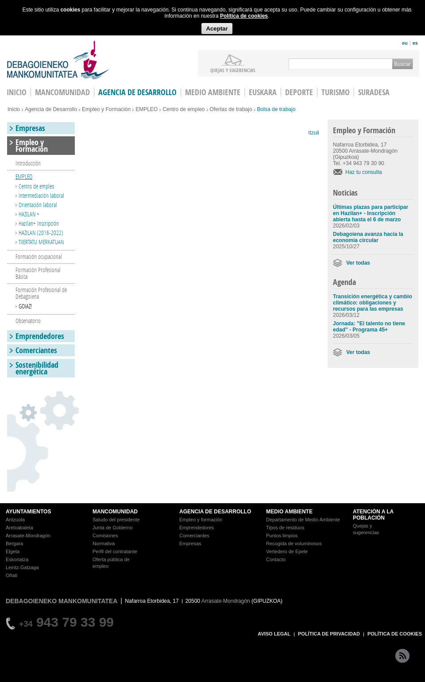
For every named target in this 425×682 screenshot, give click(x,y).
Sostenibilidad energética (36, 368)
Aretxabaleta (19, 527)
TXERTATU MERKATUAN (41, 242)
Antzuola (15, 519)
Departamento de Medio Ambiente (303, 519)
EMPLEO (146, 109)
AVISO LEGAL (274, 633)
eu (405, 43)
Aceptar (217, 28)
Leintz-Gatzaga (22, 567)
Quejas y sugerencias (232, 70)
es (415, 43)
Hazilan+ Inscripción (39, 223)
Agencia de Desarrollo (137, 92)
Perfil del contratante (115, 551)
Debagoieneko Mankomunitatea (58, 60)
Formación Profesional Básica (38, 273)
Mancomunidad (62, 92)
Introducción (28, 163)
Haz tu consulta (363, 172)
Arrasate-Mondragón (28, 535)
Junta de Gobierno (113, 527)
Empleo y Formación (106, 109)
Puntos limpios (282, 535)
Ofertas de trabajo (231, 109)
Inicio (14, 109)
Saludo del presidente (116, 519)
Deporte (299, 92)
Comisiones (105, 535)
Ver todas (358, 263)
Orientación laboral (38, 204)
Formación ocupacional (38, 256)
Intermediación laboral (41, 195)
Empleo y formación (200, 519)
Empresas (30, 128)
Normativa (104, 543)
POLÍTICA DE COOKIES (394, 633)
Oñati (11, 575)
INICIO (17, 92)
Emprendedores (39, 336)
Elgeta (12, 551)
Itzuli (313, 133)
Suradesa (374, 92)
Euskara (263, 92)
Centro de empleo (183, 109)
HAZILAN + (29, 214)
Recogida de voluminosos (294, 543)
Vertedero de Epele (287, 551)
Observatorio (28, 320)
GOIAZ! (25, 306)
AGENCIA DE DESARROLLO (215, 512)
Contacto (276, 559)
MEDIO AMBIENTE (289, 512)
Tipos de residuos (285, 527)
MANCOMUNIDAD (115, 512)
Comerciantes (36, 350)
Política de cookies (244, 16)
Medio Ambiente (212, 92)
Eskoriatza (17, 559)
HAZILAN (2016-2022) (41, 232)
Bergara (14, 543)
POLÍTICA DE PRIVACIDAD (329, 633)
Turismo (335, 92)
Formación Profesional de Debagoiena (41, 293)
